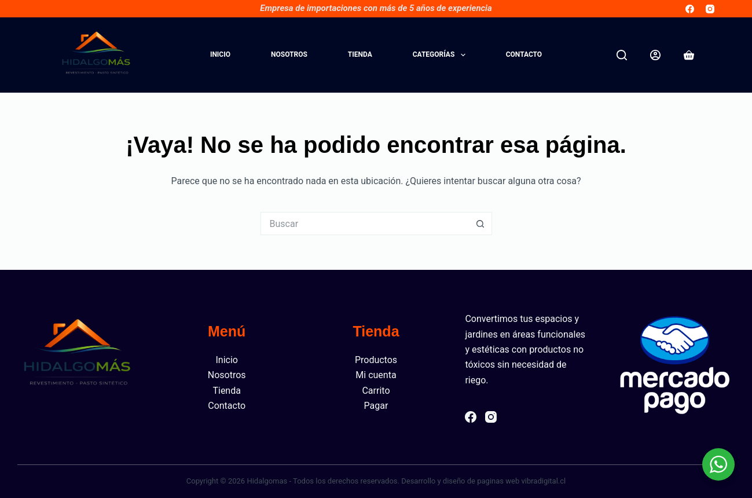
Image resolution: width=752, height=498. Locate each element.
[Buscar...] (365, 223)
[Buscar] (622, 55)
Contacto (524, 54)
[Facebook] (689, 9)
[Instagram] (710, 9)
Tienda (360, 54)
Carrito (376, 390)
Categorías (441, 55)
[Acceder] (655, 55)
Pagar (376, 405)
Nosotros (289, 54)
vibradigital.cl (543, 481)
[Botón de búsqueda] (480, 223)
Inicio (220, 54)
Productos (376, 359)
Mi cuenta (375, 374)
